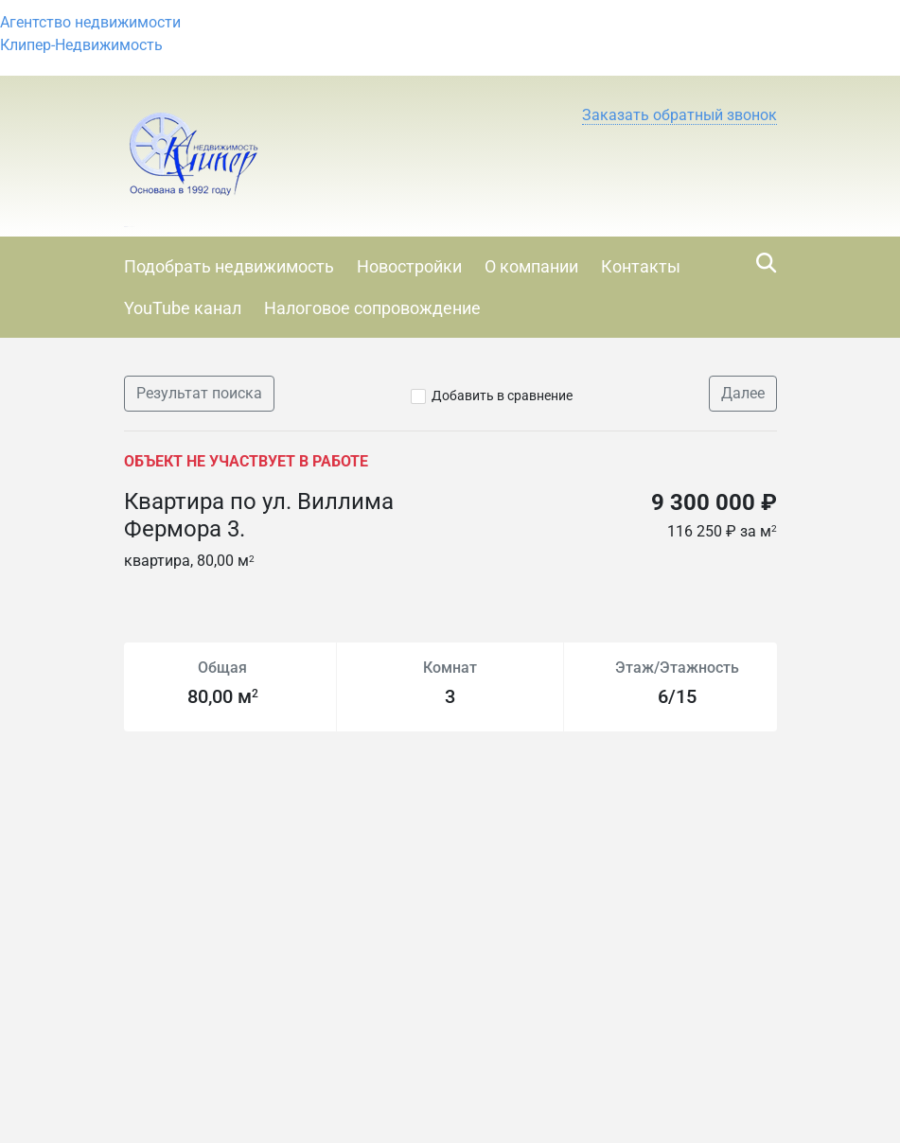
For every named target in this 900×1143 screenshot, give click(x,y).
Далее (743, 393)
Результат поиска (199, 393)
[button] (679, 115)
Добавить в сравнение (502, 395)
